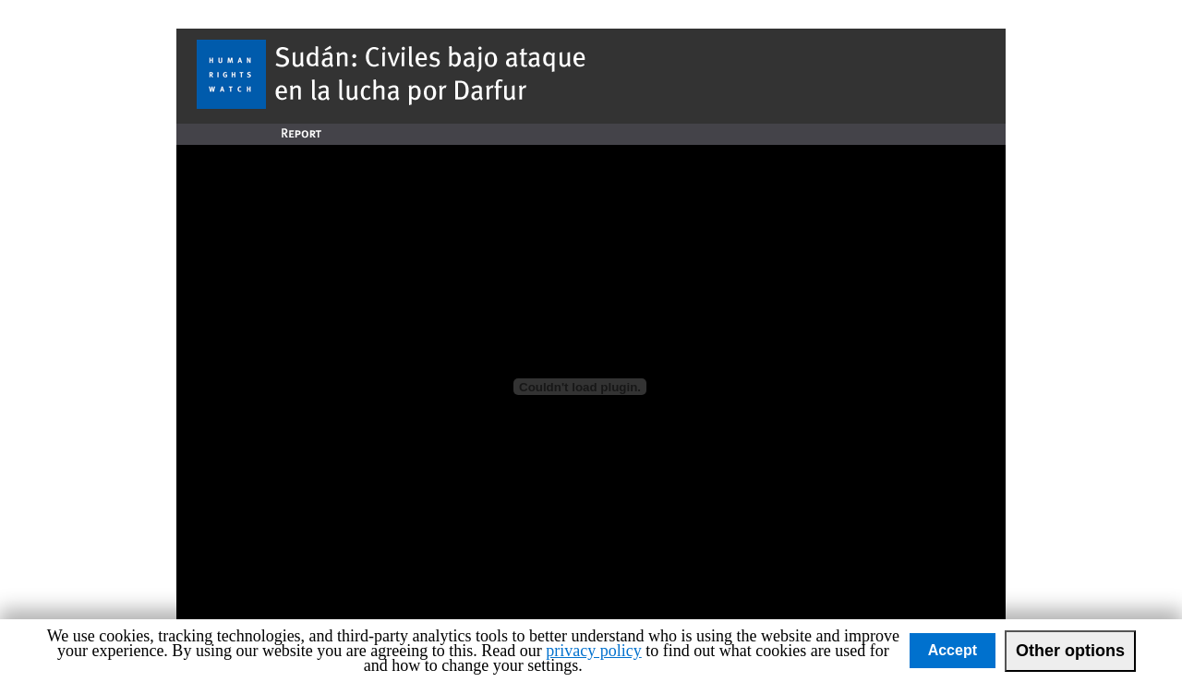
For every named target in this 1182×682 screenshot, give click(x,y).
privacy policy (593, 650)
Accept (952, 650)
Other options (1070, 650)
